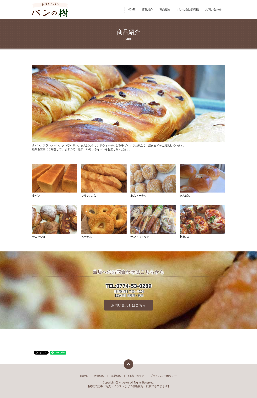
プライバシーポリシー (163, 375)
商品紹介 (165, 9)
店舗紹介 (147, 9)
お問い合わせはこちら (128, 305)
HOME (131, 9)
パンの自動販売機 (188, 9)
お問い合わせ (213, 9)
